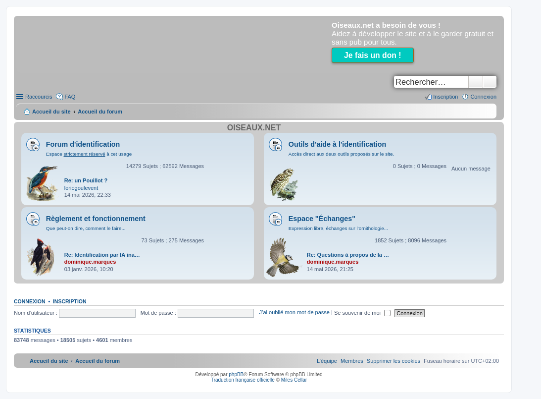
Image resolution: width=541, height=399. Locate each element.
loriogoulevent (81, 188)
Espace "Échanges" (322, 218)
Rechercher (475, 82)
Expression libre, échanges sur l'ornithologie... (338, 228)
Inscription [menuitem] (445, 97)
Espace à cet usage (89, 154)
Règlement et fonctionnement (96, 218)
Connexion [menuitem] (483, 97)
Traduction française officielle (243, 380)
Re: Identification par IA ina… (102, 255)
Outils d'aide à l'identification (337, 144)
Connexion (30, 301)
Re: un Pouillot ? (85, 180)
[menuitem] (393, 361)
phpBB (236, 374)
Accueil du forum (100, 111)
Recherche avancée (489, 82)
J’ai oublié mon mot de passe (294, 313)
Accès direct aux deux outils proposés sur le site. (341, 154)
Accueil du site (51, 111)
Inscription (70, 301)
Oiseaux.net (254, 127)
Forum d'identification (83, 144)
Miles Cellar (294, 380)
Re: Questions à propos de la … (348, 255)
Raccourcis (38, 97)
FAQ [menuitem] (69, 97)
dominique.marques (90, 262)
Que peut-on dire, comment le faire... (86, 228)
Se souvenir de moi (362, 313)
